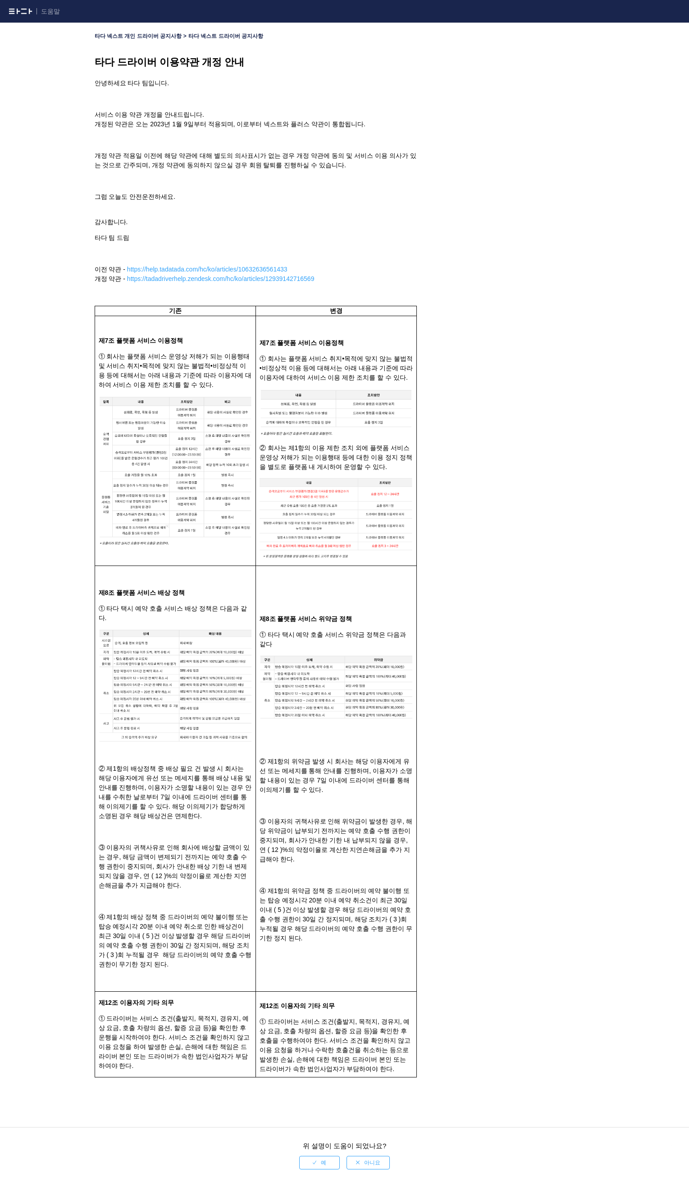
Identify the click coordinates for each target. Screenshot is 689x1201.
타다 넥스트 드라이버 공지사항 (225, 36)
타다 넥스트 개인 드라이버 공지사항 (138, 36)
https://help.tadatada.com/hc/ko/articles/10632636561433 (207, 269)
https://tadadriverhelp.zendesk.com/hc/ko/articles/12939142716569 (221, 278)
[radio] (319, 1162)
